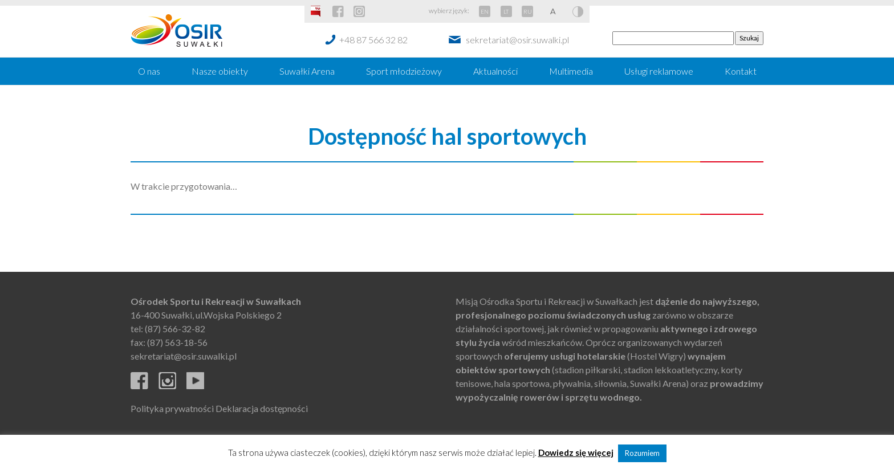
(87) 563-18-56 (177, 342)
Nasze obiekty (220, 71)
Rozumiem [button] (642, 453)
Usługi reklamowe (658, 71)
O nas (149, 71)
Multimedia (571, 71)
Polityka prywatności (172, 408)
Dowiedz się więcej (575, 452)
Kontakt (741, 71)
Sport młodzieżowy (404, 71)
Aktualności (495, 71)
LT (506, 11)
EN (485, 11)
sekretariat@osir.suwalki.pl (517, 39)
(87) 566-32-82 (175, 328)
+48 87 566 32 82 (373, 39)
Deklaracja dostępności (262, 408)
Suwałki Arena (307, 71)
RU (527, 11)
